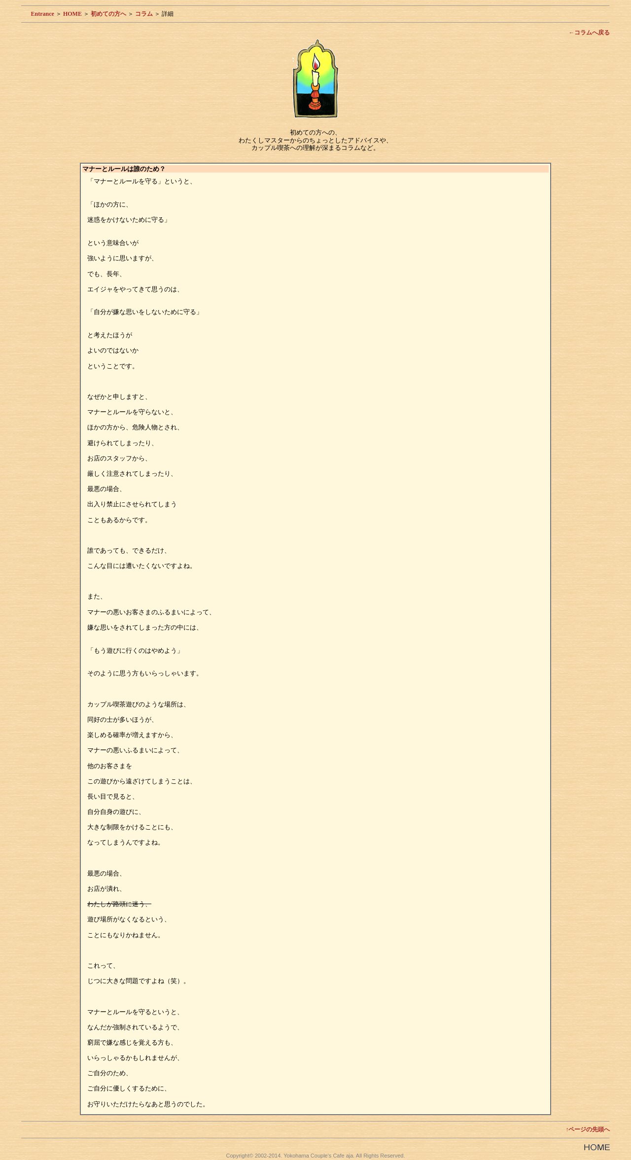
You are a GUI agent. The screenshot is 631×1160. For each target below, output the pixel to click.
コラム (144, 13)
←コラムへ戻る (589, 32)
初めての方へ (108, 13)
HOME (72, 13)
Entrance (42, 13)
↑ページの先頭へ (587, 1129)
